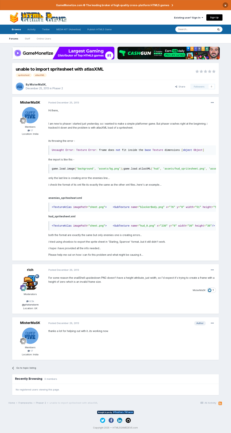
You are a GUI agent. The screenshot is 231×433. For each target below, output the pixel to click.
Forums (13, 38)
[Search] (194, 29)
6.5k (30, 301)
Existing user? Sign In (188, 17)
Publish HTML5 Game (99, 29)
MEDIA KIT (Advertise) (68, 29)
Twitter (46, 29)
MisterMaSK (38, 84)
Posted (63, 102)
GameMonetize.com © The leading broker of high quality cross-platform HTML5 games (112, 5)
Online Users (44, 38)
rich (30, 270)
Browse (16, 31)
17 (30, 130)
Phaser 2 (57, 88)
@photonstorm (30, 304)
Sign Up (214, 17)
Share (180, 86)
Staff (27, 38)
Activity (31, 29)
